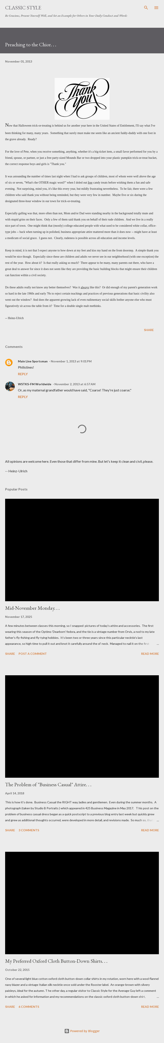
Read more (150, 653)
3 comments (29, 830)
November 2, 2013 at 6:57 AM (74, 384)
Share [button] (149, 330)
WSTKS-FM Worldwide (34, 384)
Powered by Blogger (82, 1031)
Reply (23, 374)
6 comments (29, 1006)
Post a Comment (33, 653)
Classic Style (23, 7)
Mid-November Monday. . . (32, 608)
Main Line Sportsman (33, 361)
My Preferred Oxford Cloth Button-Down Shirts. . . (56, 961)
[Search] (146, 7)
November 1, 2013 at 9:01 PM (71, 361)
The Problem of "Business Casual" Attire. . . (48, 784)
